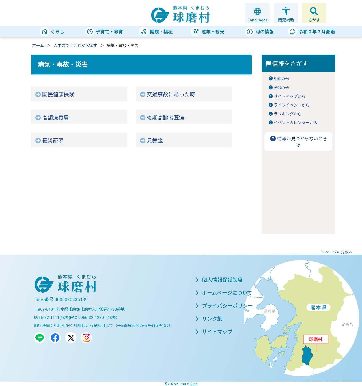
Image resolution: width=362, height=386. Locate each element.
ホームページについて (223, 293)
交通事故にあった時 (171, 94)
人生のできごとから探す (75, 45)
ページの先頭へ (339, 252)
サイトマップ (213, 332)
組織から (282, 78)
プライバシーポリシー (224, 306)
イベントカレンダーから (295, 122)
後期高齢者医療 (165, 118)
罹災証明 (53, 140)
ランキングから (287, 114)
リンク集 (208, 319)
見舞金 (155, 140)
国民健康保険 (58, 94)
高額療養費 (55, 118)
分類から (282, 87)
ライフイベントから (291, 105)
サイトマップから (289, 96)
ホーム (38, 45)
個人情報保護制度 (219, 280)
